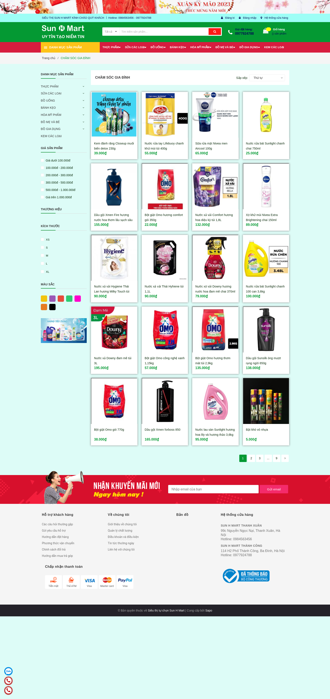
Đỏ (60, 298)
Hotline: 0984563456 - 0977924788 (129, 17)
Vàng (43, 298)
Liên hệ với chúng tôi (121, 549)
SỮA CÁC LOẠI (51, 93)
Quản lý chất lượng (120, 530)
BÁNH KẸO (48, 107)
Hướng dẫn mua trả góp (57, 555)
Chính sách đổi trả (53, 549)
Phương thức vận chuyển (58, 543)
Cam (43, 307)
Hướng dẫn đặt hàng (55, 537)
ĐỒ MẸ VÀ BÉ (50, 122)
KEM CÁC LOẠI (51, 136)
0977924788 (244, 33)
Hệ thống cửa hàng (276, 17)
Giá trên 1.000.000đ (58, 197)
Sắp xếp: (242, 77)
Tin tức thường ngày (121, 543)
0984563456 (242, 539)
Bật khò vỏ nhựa (257, 429)
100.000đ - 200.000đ (59, 167)
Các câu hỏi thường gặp (57, 524)
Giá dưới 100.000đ (57, 160)
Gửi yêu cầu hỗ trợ (54, 530)
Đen (51, 307)
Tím (51, 298)
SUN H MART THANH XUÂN (241, 525)
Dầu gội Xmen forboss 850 (163, 429)
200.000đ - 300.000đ (59, 175)
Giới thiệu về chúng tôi (122, 524)
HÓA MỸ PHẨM (51, 114)
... (268, 458)
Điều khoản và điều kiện (123, 537)
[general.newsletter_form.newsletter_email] (213, 489)
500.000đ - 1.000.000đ (60, 190)
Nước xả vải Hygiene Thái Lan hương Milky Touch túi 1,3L (111, 291)
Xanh (68, 298)
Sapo (208, 610)
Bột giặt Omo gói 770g (109, 429)
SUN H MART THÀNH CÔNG (241, 545)
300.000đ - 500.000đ (59, 182)
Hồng (77, 298)
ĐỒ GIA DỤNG (50, 129)
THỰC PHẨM (50, 86)
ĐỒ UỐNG (48, 100)
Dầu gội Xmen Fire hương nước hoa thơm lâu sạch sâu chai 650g (113, 220)
